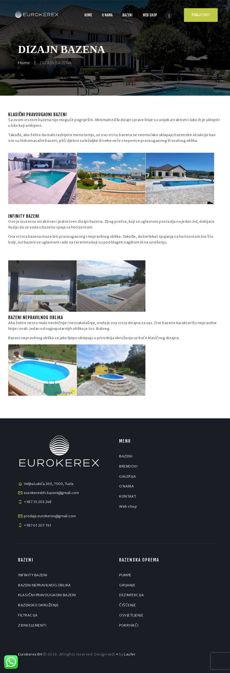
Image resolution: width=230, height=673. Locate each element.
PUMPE (125, 575)
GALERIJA (127, 476)
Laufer (130, 654)
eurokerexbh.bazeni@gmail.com (51, 492)
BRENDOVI (128, 466)
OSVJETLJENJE (131, 615)
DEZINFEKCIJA (131, 595)
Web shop (128, 506)
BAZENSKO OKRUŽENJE (38, 605)
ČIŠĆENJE (127, 605)
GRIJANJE (127, 585)
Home (24, 62)
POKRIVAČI (129, 625)
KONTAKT (127, 496)
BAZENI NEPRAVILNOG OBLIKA (44, 585)
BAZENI (125, 456)
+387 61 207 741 (37, 525)
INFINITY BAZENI (32, 575)
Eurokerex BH (30, 654)
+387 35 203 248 (37, 501)
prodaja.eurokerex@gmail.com (50, 516)
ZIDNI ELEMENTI (32, 625)
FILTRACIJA (28, 615)
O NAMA (126, 486)
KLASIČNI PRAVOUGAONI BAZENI (47, 595)
